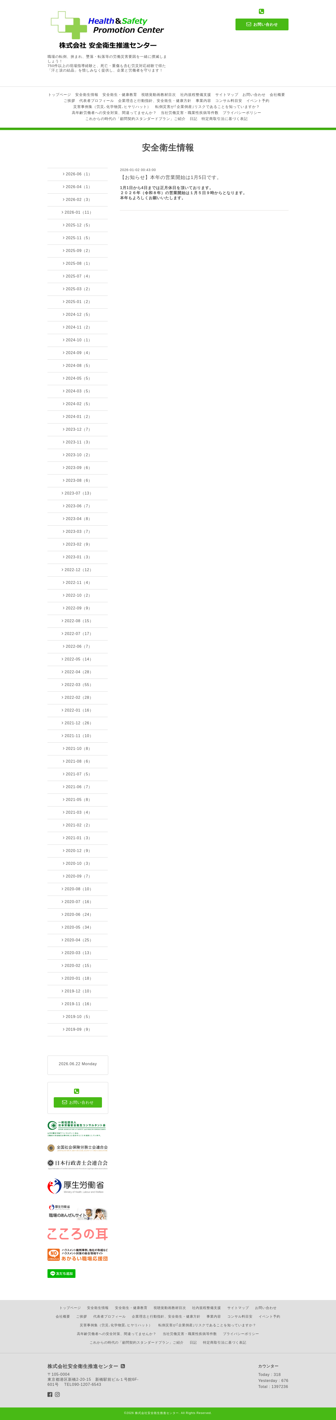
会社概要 (277, 94)
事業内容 (203, 101)
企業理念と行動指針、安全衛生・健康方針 (154, 101)
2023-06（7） (77, 506)
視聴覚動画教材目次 (158, 94)
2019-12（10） (78, 991)
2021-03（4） (77, 812)
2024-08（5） (77, 365)
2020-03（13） (78, 953)
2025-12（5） (77, 225)
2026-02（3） (77, 199)
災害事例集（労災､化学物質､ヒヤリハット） (112, 107)
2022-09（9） (77, 608)
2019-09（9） (77, 1029)
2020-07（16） (78, 901)
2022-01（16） (78, 710)
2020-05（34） (78, 927)
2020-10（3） (77, 863)
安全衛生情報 (86, 94)
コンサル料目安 (228, 101)
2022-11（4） (77, 582)
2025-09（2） (77, 250)
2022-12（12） (78, 570)
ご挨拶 (69, 101)
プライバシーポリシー (242, 113)
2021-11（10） (78, 735)
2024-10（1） (77, 340)
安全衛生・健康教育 (119, 94)
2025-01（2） (77, 301)
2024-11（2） (77, 327)
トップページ (59, 94)
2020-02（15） (78, 965)
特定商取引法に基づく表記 (225, 119)
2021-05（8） (77, 799)
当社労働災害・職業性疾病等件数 (190, 113)
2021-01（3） (77, 838)
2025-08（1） (77, 263)
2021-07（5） (77, 774)
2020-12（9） (77, 850)
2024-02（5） (77, 404)
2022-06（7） (77, 646)
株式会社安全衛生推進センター (157, 1413)
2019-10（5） (77, 1016)
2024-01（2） (77, 416)
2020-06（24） (78, 914)
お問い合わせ (254, 94)
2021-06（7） (77, 787)
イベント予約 (257, 101)
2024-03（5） (77, 391)
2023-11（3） (77, 442)
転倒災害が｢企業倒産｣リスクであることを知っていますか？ (207, 107)
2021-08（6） (77, 761)
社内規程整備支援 (195, 94)
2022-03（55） (78, 684)
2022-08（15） (78, 621)
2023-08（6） (77, 480)
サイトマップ (226, 94)
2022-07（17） (78, 633)
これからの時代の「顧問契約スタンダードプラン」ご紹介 (135, 119)
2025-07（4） (77, 276)
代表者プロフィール (96, 101)
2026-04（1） (77, 187)
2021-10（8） (77, 748)
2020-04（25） (78, 940)
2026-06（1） (77, 174)
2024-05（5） (77, 378)
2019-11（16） (78, 1004)
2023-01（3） (77, 557)
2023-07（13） (78, 493)
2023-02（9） (77, 544)
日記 (193, 119)
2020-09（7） (77, 876)
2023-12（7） (77, 429)
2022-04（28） (78, 672)
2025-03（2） (77, 289)
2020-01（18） (78, 978)
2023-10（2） (77, 455)
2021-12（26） (78, 723)
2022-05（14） (78, 659)
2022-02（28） (78, 697)
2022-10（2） (77, 595)
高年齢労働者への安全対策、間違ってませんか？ (114, 113)
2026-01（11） (78, 212)
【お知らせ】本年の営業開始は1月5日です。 (171, 177)
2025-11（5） (77, 238)
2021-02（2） (77, 825)
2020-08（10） (78, 889)
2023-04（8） (77, 518)
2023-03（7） (77, 531)
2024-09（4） (77, 352)
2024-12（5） (77, 314)
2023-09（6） (77, 467)
